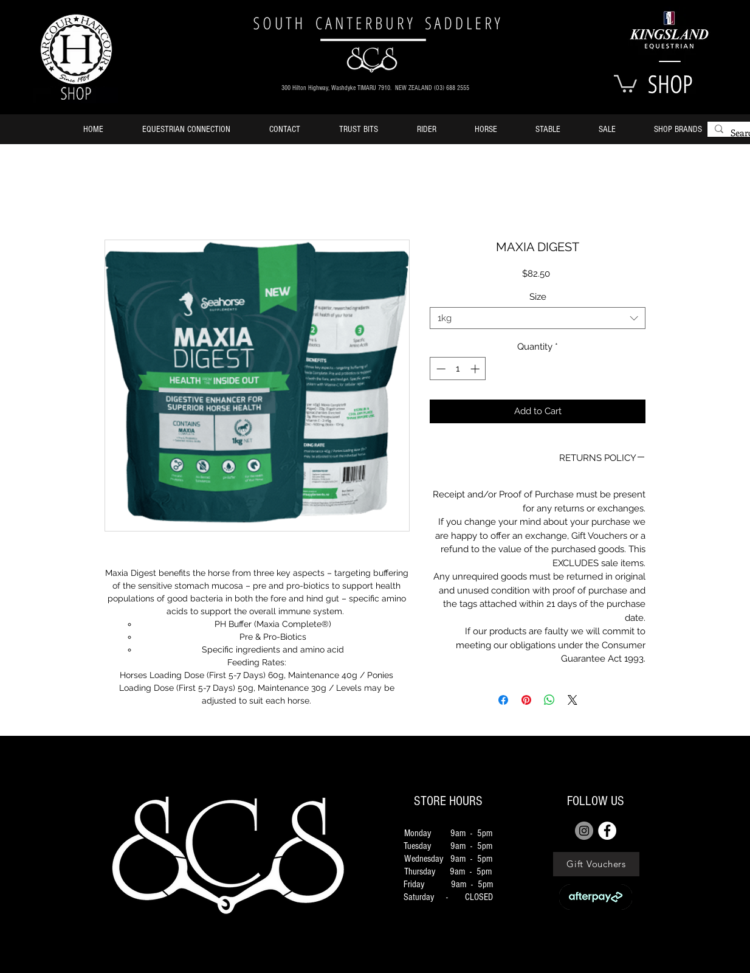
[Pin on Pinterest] (526, 700)
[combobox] (537, 318)
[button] (625, 82)
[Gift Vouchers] (596, 864)
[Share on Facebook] (503, 700)
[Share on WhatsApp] (549, 700)
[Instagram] (584, 831)
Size (537, 296)
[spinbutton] (458, 369)
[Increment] (476, 369)
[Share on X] (572, 700)
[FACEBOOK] (607, 831)
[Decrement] (440, 369)
